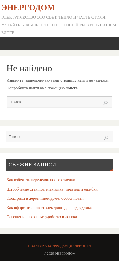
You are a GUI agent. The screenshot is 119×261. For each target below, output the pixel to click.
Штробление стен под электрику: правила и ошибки (52, 189)
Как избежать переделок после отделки (41, 179)
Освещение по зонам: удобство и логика (42, 216)
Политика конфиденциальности (59, 246)
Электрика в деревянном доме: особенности (45, 198)
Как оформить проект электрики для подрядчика (49, 207)
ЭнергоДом (28, 7)
